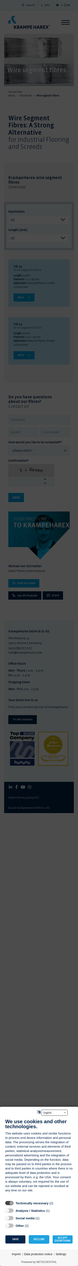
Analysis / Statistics (30, 1210)
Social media (25, 1218)
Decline (39, 1239)
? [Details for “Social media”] (43, 1218)
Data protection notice (38, 1254)
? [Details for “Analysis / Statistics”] (53, 1210)
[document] (39, 1158)
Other (20, 1225)
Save (15, 1239)
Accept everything (62, 1239)
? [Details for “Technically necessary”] (57, 1203)
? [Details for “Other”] (32, 1225)
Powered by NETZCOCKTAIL (39, 1261)
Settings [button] (61, 1254)
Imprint (16, 1254)
